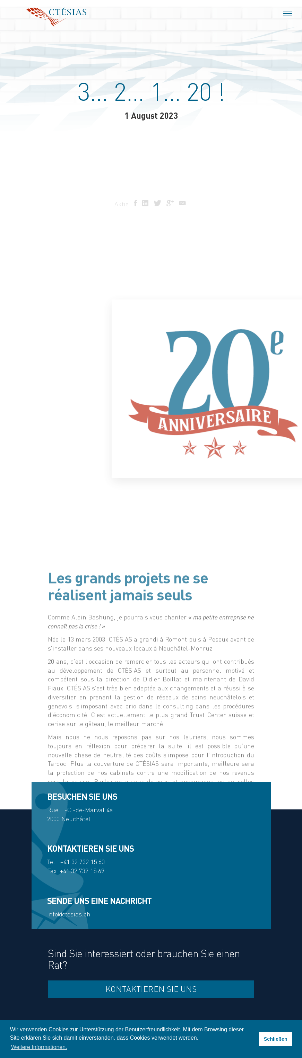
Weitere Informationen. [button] (39, 1047)
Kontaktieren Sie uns (151, 989)
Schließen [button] (275, 1039)
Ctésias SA (56, 17)
